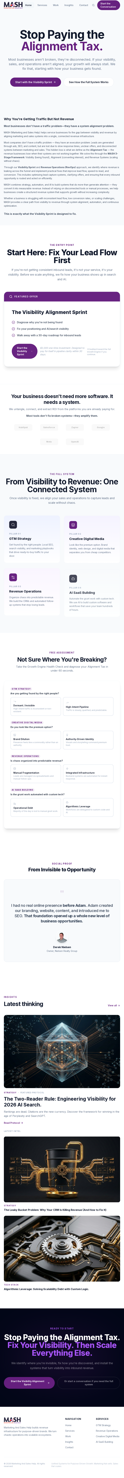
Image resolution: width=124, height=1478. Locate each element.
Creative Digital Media (107, 1436)
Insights (68, 5)
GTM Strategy (103, 1425)
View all (114, 1006)
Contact (83, 5)
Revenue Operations (107, 1430)
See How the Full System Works (88, 82)
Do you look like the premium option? (31, 728)
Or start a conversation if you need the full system (88, 1384)
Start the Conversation (108, 5)
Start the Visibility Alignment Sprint (30, 1384)
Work (56, 5)
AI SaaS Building (104, 1441)
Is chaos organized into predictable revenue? (36, 762)
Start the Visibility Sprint (24, 353)
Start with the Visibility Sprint (35, 82)
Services (42, 5)
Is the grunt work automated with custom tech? (37, 795)
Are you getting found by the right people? (34, 694)
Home (28, 5)
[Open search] (93, 5)
